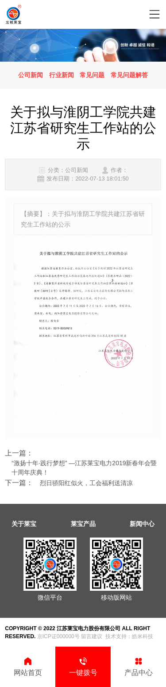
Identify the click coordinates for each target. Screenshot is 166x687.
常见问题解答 (129, 75)
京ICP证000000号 (58, 636)
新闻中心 (142, 523)
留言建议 (91, 636)
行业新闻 (61, 75)
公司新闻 (30, 75)
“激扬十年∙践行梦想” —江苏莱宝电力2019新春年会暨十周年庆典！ (84, 467)
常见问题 (92, 75)
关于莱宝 (24, 523)
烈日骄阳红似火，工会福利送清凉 (86, 483)
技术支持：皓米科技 (129, 636)
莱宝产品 (83, 523)
